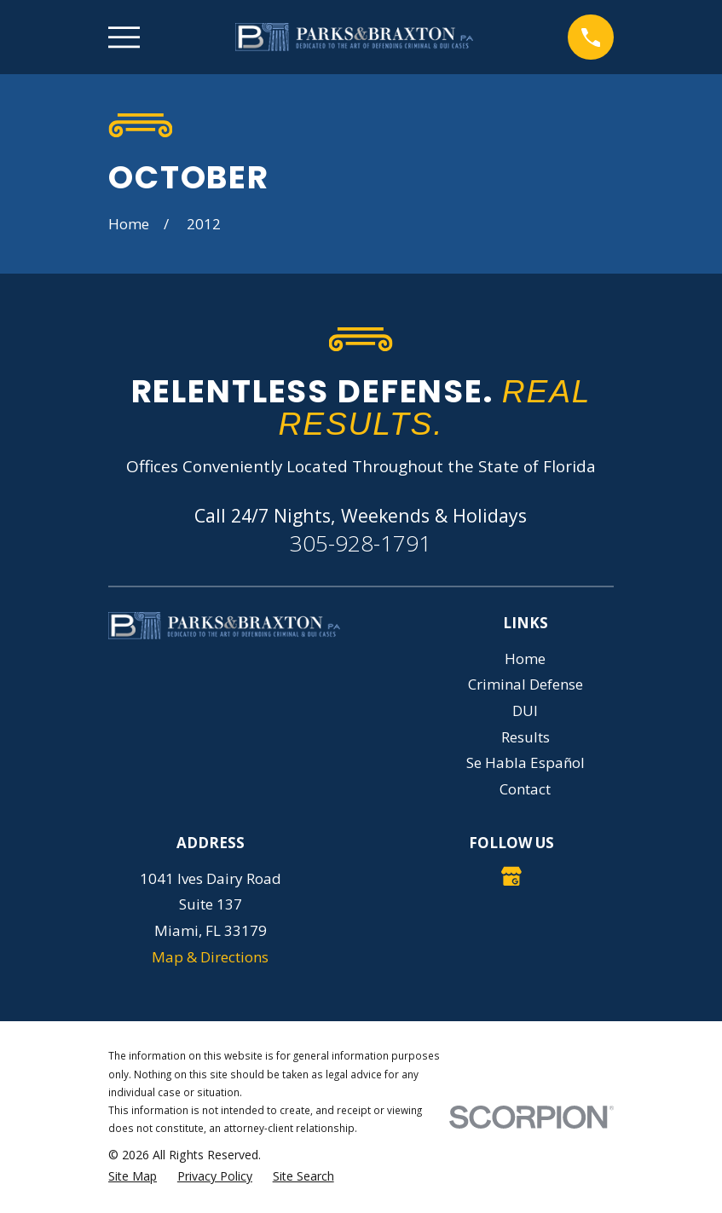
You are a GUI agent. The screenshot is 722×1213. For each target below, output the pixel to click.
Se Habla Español (525, 762)
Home (525, 658)
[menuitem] (132, 1176)
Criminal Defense (525, 684)
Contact (525, 789)
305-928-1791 (360, 543)
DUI (525, 710)
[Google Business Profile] (511, 876)
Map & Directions (210, 957)
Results (525, 737)
